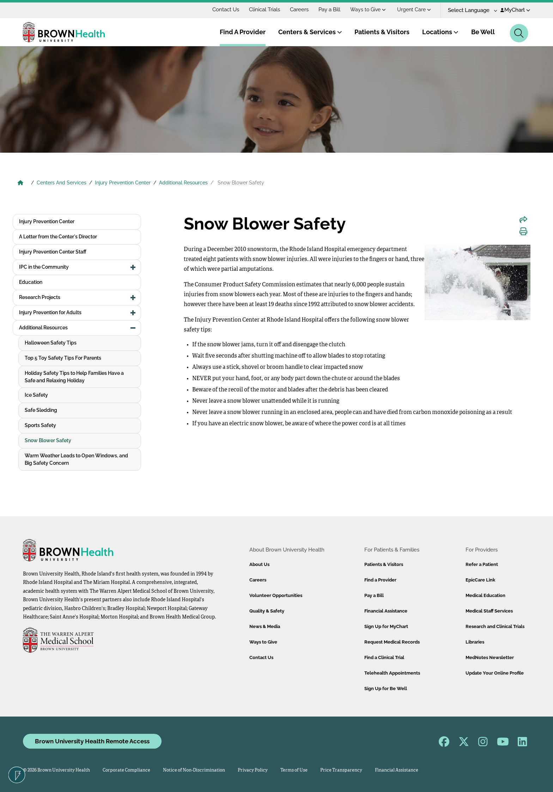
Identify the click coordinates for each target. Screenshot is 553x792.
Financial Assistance (385, 611)
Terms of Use (294, 770)
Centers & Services (310, 32)
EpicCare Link (480, 580)
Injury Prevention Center (123, 182)
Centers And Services (61, 182)
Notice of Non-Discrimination (194, 770)
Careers (299, 9)
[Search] (519, 33)
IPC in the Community (44, 267)
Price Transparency (341, 770)
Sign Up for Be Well (385, 688)
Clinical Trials (264, 9)
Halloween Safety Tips (51, 343)
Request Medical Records (392, 642)
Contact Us (225, 9)
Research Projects (39, 297)
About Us (259, 564)
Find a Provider (380, 580)
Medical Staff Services (489, 611)
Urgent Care (414, 9)
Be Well (483, 32)
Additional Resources (183, 182)
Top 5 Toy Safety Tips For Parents (63, 358)
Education (30, 282)
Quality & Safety (266, 611)
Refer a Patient (482, 564)
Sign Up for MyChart (386, 626)
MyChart (515, 10)
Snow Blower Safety (48, 440)
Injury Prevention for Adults (50, 312)
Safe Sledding (41, 410)
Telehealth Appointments (392, 673)
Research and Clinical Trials (495, 626)
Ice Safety (36, 395)
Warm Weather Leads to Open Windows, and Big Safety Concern (76, 459)
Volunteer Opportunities (275, 595)
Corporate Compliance (126, 770)
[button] (133, 267)
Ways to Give (368, 9)
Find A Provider (243, 32)
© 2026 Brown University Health (56, 770)
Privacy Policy (253, 770)
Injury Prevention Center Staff (52, 252)
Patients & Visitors (381, 32)
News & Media (264, 626)
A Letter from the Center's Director (58, 236)
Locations (440, 32)
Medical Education (485, 595)
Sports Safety (40, 425)
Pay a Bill (329, 9)
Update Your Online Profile (495, 673)
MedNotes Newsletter (490, 657)
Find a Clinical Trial (384, 657)
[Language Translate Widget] (470, 10)
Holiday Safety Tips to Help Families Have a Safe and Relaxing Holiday (74, 376)
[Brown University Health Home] (20, 183)
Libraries (475, 642)
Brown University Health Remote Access (92, 741)
